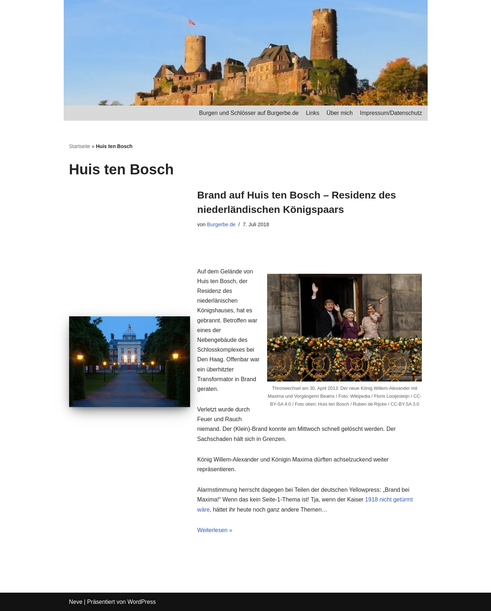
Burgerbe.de (221, 224)
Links (312, 113)
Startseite (79, 146)
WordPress (141, 602)
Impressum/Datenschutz (391, 113)
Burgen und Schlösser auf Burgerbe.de (249, 113)
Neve (75, 602)
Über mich (339, 113)
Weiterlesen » (215, 530)
